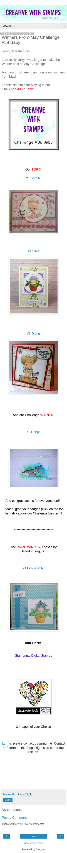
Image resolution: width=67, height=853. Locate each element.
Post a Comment (14, 817)
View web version (34, 843)
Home (33, 836)
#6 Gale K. (33, 178)
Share (8, 800)
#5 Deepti (33, 432)
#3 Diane (33, 333)
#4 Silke (33, 251)
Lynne (6, 743)
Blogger (40, 849)
